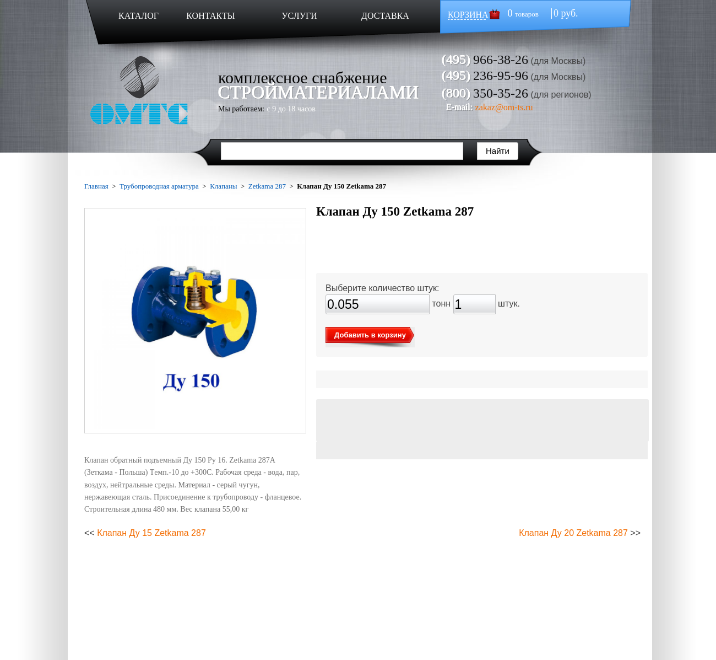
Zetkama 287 (267, 186)
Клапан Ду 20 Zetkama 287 (573, 533)
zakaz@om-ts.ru (504, 107)
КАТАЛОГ (138, 15)
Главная (96, 186)
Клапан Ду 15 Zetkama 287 (151, 533)
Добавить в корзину (370, 335)
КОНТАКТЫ (210, 15)
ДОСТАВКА (385, 15)
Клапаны (223, 186)
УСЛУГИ (299, 15)
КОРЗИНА (468, 14)
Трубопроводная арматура (159, 186)
